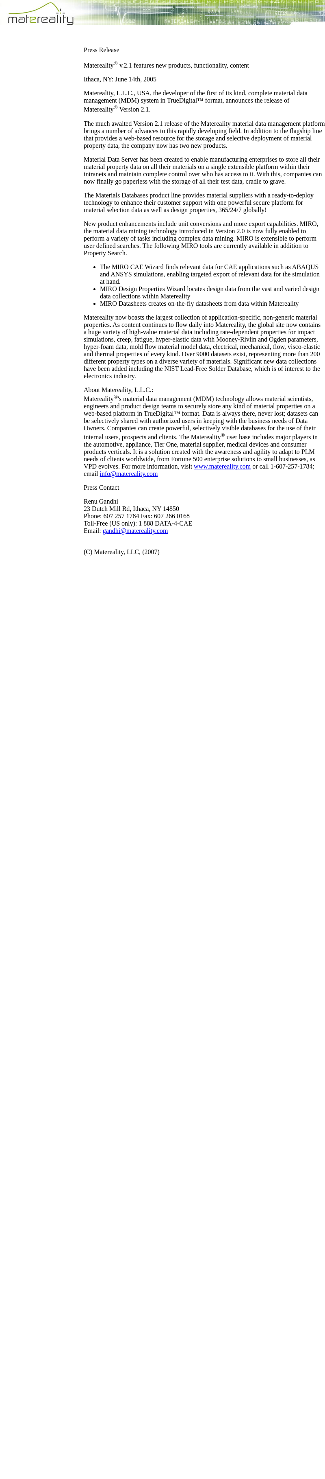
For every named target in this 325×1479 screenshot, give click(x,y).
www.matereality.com (222, 466)
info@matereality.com (129, 473)
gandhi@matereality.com (135, 530)
